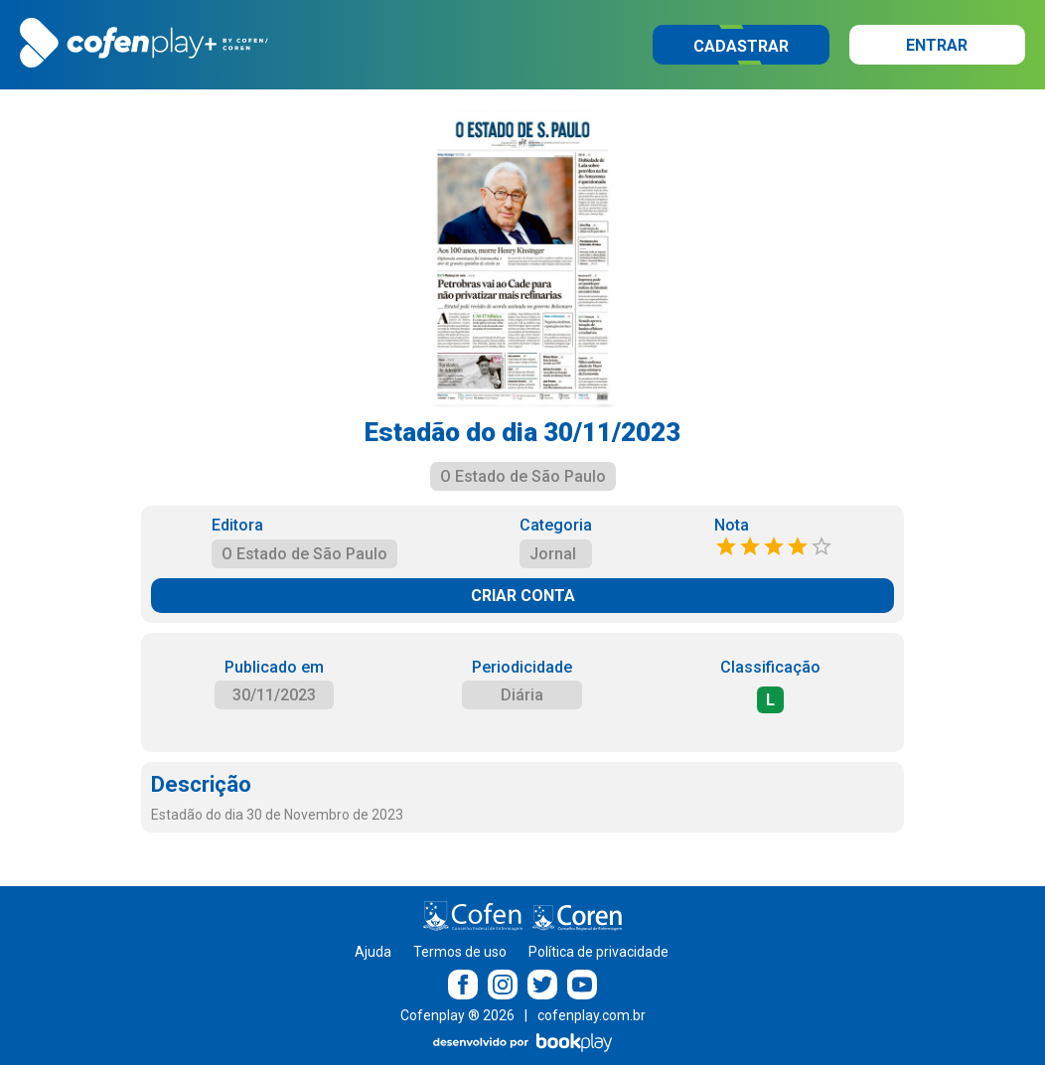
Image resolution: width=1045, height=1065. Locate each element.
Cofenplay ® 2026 (457, 1015)
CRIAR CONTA (523, 595)
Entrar (937, 45)
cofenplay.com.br (591, 1015)
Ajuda (373, 952)
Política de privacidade (598, 952)
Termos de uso (460, 952)
